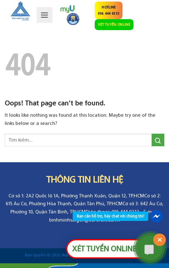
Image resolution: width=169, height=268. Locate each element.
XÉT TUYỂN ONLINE (114, 24)
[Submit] (158, 140)
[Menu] (45, 15)
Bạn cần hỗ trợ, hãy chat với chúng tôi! (110, 216)
